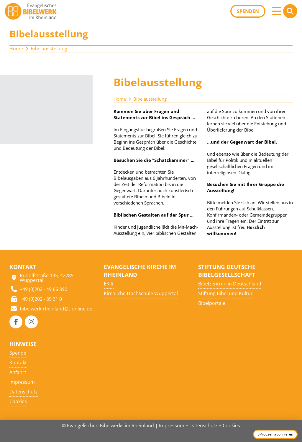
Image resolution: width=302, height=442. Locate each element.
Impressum (171, 425)
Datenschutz (203, 425)
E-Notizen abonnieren (275, 434)
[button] (276, 11)
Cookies (231, 425)
